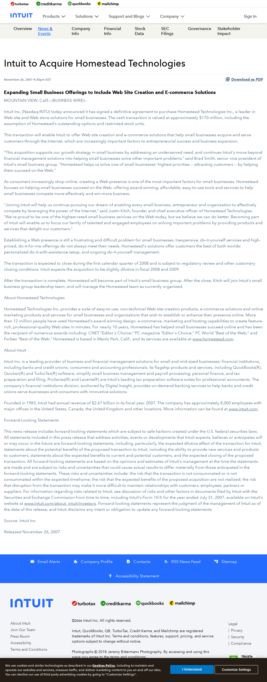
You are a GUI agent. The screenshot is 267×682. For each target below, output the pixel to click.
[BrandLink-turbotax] (20, 3)
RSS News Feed (182, 561)
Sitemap (225, 561)
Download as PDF (244, 79)
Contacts (138, 561)
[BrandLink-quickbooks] (79, 3)
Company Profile (93, 561)
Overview (23, 28)
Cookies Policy (103, 666)
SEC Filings (167, 31)
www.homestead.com (212, 338)
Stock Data (140, 31)
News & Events (45, 31)
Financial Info (112, 31)
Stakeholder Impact (228, 31)
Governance (199, 28)
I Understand (192, 670)
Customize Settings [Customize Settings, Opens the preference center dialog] (236, 670)
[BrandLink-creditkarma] (49, 3)
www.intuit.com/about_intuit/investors (60, 503)
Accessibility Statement (133, 575)
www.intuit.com (243, 408)
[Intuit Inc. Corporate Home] (21, 15)
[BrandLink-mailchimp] (108, 3)
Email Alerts (45, 561)
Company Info (81, 31)
